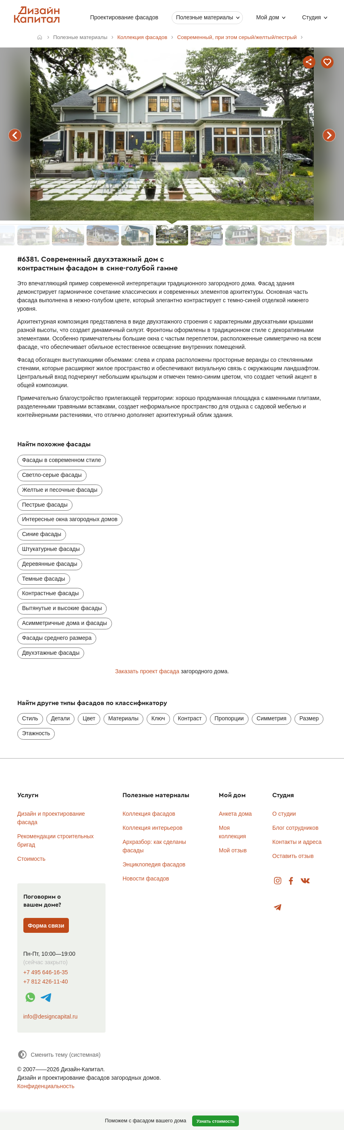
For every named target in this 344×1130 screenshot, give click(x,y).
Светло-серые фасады (52, 475)
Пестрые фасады (45, 504)
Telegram (277, 907)
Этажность (36, 733)
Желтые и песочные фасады (59, 490)
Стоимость (31, 859)
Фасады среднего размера (57, 638)
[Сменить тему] (59, 1055)
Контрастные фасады (50, 593)
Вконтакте (305, 881)
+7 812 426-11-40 (45, 982)
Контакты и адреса (296, 842)
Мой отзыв (233, 850)
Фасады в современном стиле (61, 460)
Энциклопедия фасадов (153, 864)
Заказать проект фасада (147, 671)
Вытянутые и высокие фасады (62, 608)
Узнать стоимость (216, 1121)
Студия (311, 17)
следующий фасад (329, 135)
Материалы (123, 718)
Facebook (290, 881)
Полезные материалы (204, 17)
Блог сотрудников (295, 828)
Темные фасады (43, 578)
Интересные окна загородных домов (70, 519)
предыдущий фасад (15, 135)
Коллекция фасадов (148, 813)
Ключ (158, 718)
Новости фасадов (145, 878)
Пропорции (229, 718)
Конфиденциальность (46, 1086)
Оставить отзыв (293, 856)
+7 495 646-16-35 (45, 972)
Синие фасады (41, 534)
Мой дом (267, 17)
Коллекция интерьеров (152, 828)
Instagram (277, 881)
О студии (284, 813)
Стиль (30, 718)
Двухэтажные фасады (51, 653)
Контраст (190, 718)
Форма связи (46, 925)
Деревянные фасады (49, 564)
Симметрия (271, 718)
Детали (60, 718)
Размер (309, 718)
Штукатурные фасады (51, 549)
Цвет (89, 718)
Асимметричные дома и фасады (64, 623)
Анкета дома (235, 813)
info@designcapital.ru (50, 1016)
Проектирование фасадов (124, 17)
